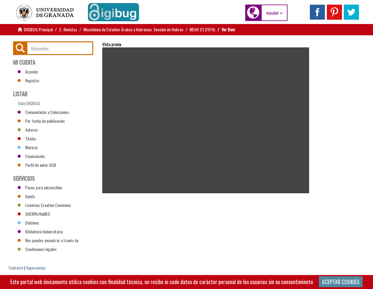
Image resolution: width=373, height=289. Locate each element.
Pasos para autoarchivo (40, 187)
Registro (28, 80)
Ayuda (26, 196)
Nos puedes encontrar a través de (48, 240)
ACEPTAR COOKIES (341, 282)
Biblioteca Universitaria (40, 231)
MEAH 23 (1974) (202, 29)
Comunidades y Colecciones (43, 112)
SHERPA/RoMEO (34, 214)
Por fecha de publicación (41, 121)
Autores (28, 129)
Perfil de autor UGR (37, 165)
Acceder (28, 71)
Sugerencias (35, 267)
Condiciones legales (37, 249)
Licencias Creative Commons (44, 205)
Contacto (16, 267)
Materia (27, 147)
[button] (274, 13)
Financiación (31, 156)
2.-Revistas (68, 29)
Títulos (27, 138)
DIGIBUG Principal (38, 29)
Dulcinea (28, 222)
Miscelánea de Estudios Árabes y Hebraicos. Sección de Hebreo (133, 29)
